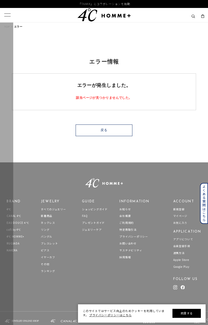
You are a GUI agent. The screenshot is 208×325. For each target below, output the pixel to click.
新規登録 (179, 209)
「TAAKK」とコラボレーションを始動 (104, 4)
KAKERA (12, 250)
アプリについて (183, 239)
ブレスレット (49, 243)
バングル (46, 236)
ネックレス (48, 222)
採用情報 (125, 257)
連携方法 (179, 253)
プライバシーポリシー (133, 236)
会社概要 (125, 216)
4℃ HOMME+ (15, 236)
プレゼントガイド (93, 222)
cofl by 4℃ (14, 229)
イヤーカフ (48, 257)
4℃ (9, 209)
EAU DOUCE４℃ (18, 222)
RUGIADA (13, 243)
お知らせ (125, 209)
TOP (7, 26)
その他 (45, 264)
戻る (104, 130)
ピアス (45, 250)
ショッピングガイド (95, 209)
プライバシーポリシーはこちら (110, 315)
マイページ (180, 216)
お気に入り (180, 222)
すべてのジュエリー (53, 209)
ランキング (48, 271)
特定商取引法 (127, 229)
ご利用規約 (126, 222)
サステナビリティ (130, 250)
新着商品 (46, 216)
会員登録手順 (181, 246)
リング (45, 229)
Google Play (181, 266)
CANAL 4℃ (14, 216)
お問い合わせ (127, 243)
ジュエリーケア (92, 229)
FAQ (85, 216)
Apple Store (181, 260)
